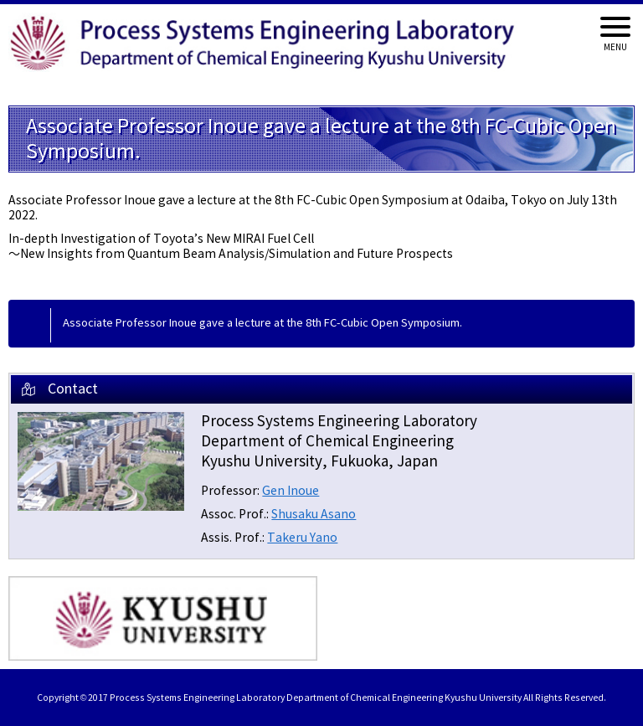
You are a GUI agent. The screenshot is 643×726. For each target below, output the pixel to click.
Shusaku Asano (313, 514)
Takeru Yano (302, 538)
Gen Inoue (290, 491)
